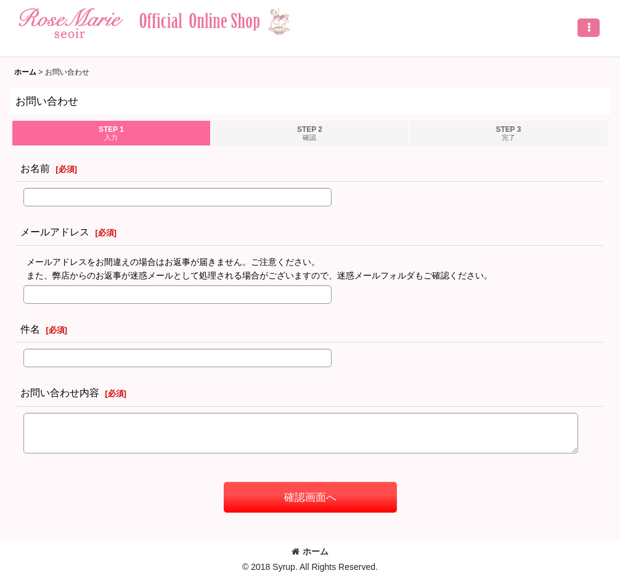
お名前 (35, 168)
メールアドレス (54, 231)
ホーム (310, 551)
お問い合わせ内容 (59, 392)
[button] (588, 27)
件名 (30, 329)
